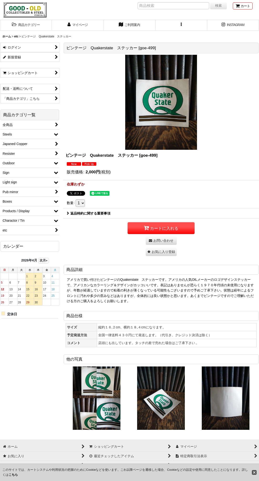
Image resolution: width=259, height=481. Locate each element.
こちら (13, 474)
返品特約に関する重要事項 (88, 213)
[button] (26, 25)
